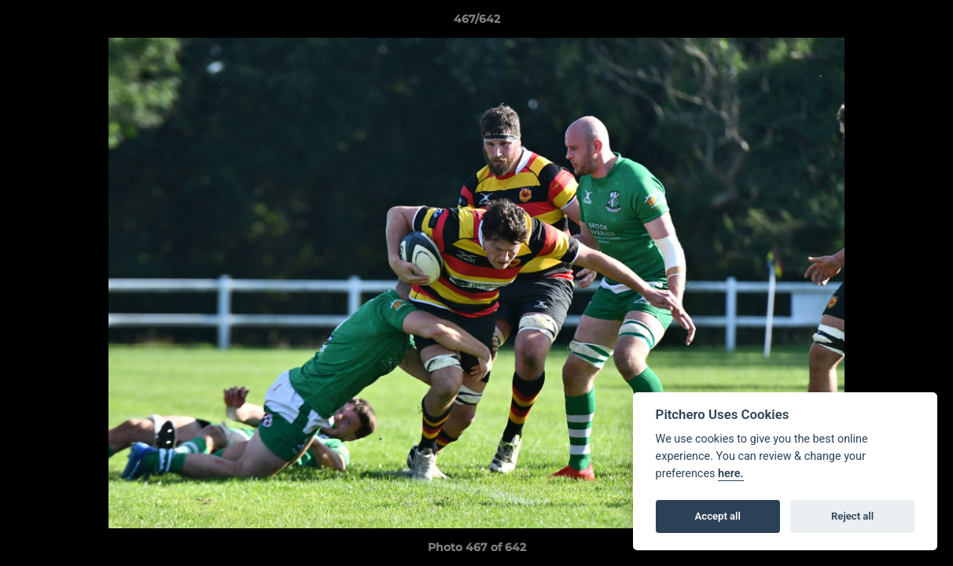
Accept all (718, 516)
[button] (924, 23)
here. (731, 473)
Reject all (852, 516)
